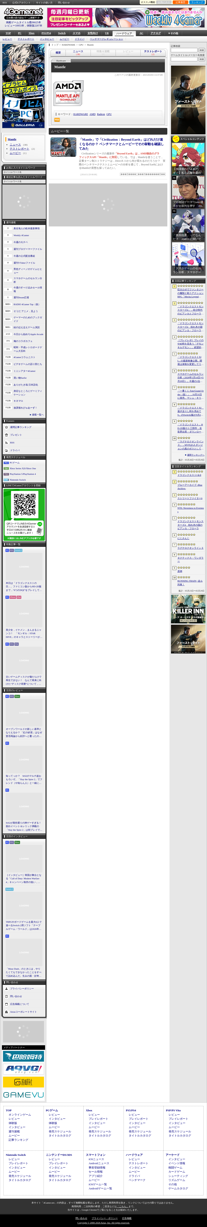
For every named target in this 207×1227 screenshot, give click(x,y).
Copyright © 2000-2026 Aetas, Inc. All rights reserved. (103, 1222)
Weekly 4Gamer (21, 235)
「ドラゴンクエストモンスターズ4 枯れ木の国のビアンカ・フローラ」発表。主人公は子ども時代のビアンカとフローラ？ (190, 327)
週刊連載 (14, 1131)
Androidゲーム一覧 (100, 1188)
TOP (8, 33)
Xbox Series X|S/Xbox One (23, 468)
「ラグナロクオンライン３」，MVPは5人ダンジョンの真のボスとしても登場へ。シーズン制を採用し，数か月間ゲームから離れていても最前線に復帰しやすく (190, 445)
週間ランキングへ (195, 455)
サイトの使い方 (44, 2)
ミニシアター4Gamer (24, 371)
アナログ (156, 33)
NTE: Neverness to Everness (190, 510)
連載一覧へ (38, 414)
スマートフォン (95, 1154)
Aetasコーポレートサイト (23, 1011)
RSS (5, 2)
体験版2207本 (34, 25)
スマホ (76, 33)
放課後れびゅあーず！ (25, 407)
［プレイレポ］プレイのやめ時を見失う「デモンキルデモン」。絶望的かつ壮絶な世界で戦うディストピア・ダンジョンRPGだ (190, 344)
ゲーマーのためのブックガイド (28, 319)
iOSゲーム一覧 (98, 1184)
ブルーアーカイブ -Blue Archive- (189, 487)
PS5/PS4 (46, 33)
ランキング (197, 2)
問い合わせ (64, 2)
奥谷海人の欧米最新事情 (27, 228)
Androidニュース (99, 1163)
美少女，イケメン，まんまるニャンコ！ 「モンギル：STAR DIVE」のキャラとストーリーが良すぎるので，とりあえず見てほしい (24, 634)
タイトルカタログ (60, 1135)
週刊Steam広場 (21, 297)
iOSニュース (96, 1159)
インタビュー (47, 39)
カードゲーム (176, 1171)
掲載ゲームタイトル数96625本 (23, 22)
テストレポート (26, 39)
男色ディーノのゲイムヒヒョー (28, 271)
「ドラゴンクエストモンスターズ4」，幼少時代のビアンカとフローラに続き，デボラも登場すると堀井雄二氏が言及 (190, 310)
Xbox (31, 33)
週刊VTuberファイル (24, 262)
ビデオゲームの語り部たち (28, 364)
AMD (92, 114)
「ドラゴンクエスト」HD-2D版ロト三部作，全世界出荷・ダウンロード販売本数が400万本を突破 (190, 428)
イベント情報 (176, 1163)
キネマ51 (18, 401)
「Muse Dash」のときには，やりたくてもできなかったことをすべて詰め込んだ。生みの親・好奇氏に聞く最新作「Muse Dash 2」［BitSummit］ (23, 972)
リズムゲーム (176, 1180)
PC (19, 33)
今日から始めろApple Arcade (28, 334)
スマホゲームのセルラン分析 (28, 280)
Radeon (101, 114)
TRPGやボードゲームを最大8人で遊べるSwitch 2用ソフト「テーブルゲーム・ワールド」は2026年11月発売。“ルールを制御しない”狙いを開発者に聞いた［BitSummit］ (24, 926)
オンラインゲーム (20, 1114)
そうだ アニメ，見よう (26, 311)
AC (141, 33)
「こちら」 (123, 1206)
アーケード (173, 1154)
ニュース (15, 144)
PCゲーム (15, 462)
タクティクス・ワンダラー (190, 560)
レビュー (7, 39)
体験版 (13, 1123)
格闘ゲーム (175, 1167)
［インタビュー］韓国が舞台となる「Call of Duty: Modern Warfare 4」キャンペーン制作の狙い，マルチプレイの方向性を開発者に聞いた (23, 879)
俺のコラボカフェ (23, 341)
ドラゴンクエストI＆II (189, 475)
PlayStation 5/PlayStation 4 (23, 474)
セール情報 (96, 1171)
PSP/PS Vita (173, 1110)
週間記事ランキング (20, 427)
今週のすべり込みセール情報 (28, 289)
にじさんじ (183, 538)
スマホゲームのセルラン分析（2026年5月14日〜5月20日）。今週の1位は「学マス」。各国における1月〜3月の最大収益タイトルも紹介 (190, 378)
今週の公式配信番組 (24, 256)
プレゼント (16, 435)
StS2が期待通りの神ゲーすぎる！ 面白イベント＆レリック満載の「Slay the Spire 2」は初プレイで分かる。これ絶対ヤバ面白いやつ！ (24, 826)
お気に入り (164, 2)
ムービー (64, 39)
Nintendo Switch (18, 479)
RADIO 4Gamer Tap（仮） (27, 304)
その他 (172, 1184)
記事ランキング (18, 1139)
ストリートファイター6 (189, 498)
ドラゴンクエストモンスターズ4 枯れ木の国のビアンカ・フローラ (190, 525)
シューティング (178, 1176)
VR (107, 33)
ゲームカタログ (178, 1188)
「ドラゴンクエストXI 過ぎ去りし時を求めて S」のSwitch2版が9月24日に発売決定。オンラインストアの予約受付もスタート (190, 411)
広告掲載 (127, 1218)
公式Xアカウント (21, 2)
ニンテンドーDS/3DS (59, 1154)
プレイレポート (98, 1118)
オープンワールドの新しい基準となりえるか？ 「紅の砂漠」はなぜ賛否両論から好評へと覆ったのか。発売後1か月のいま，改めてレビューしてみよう (24, 733)
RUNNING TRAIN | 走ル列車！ (190, 583)
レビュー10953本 (14, 25)
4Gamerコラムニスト (24, 357)
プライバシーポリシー (22, 988)
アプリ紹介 (96, 1176)
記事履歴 (180, 2)
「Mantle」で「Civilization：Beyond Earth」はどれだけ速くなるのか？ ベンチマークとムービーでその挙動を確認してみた (121, 144)
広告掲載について (19, 1004)
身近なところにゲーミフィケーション (28, 393)
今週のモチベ (21, 242)
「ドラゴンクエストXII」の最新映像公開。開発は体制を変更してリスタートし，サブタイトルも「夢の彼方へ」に (190, 361)
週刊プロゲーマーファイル (28, 249)
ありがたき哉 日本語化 (26, 384)
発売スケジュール (60, 1131)
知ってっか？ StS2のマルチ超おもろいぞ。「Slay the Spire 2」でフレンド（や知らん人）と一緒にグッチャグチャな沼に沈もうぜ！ (24, 780)
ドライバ (79, 39)
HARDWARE (80, 114)
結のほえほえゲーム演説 (27, 327)
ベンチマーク (137, 1180)
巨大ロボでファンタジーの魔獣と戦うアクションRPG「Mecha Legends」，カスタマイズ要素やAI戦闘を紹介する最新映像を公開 (190, 293)
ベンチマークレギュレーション (106, 39)
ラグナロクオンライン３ (190, 548)
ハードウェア (124, 33)
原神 (179, 571)
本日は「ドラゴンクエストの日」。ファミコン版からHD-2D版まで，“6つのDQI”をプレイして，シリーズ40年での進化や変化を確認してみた (24, 587)
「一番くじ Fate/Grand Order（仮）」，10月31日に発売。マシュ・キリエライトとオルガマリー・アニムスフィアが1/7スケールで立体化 (190, 394)
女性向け (93, 33)
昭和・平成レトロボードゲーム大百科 (28, 349)
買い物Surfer (20, 378)
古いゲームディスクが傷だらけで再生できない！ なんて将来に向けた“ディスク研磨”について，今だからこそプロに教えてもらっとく (23, 680)
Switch (62, 33)
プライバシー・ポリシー (105, 1218)
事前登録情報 (97, 1167)
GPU (109, 114)
